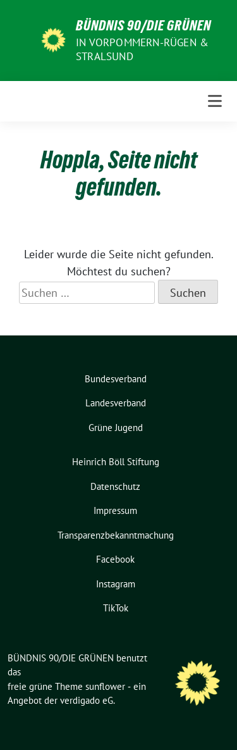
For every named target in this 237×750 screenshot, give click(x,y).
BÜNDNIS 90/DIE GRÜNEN (143, 25)
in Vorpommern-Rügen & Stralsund (142, 49)
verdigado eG (86, 700)
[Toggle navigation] (214, 101)
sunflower (105, 686)
